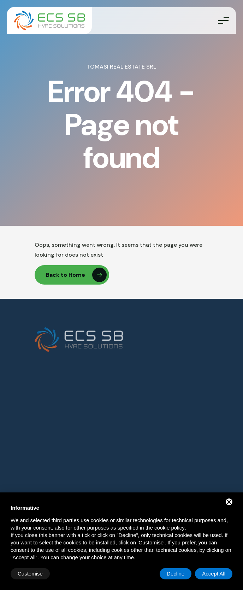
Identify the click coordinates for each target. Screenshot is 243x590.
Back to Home (76, 275)
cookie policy (169, 528)
